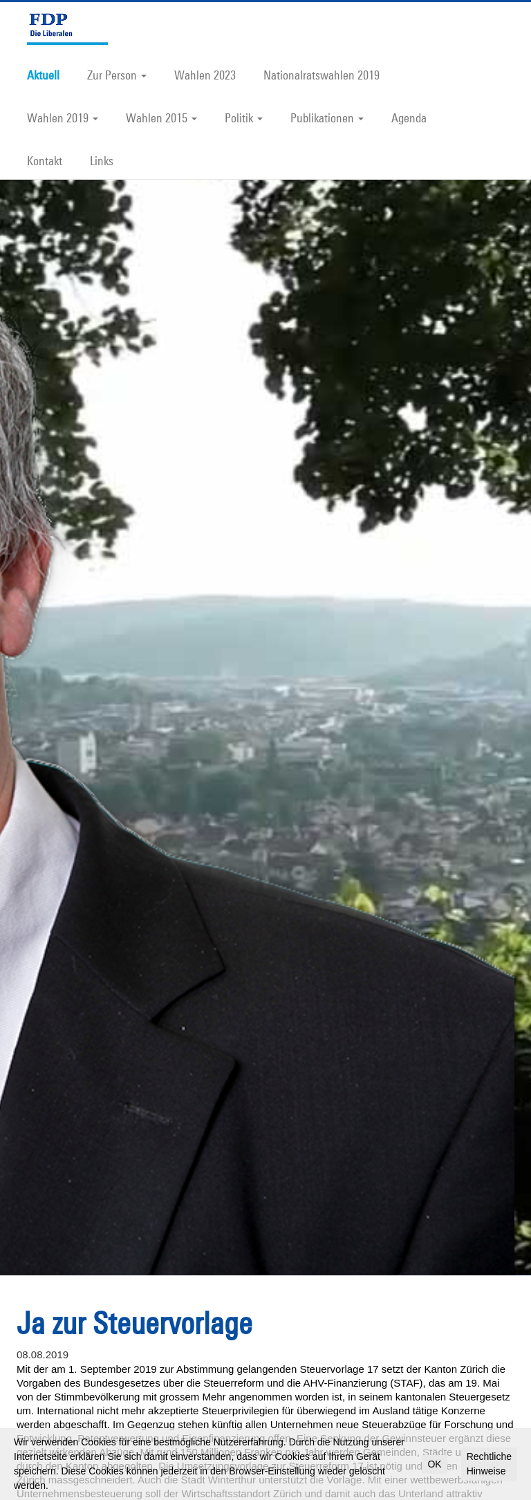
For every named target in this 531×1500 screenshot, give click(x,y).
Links (101, 160)
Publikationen (327, 117)
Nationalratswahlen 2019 (321, 74)
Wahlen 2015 (161, 117)
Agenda (409, 117)
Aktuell (43, 74)
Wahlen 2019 (62, 117)
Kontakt (44, 160)
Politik (244, 117)
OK (434, 1464)
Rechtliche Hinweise (489, 1463)
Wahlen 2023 (205, 74)
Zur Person (117, 74)
